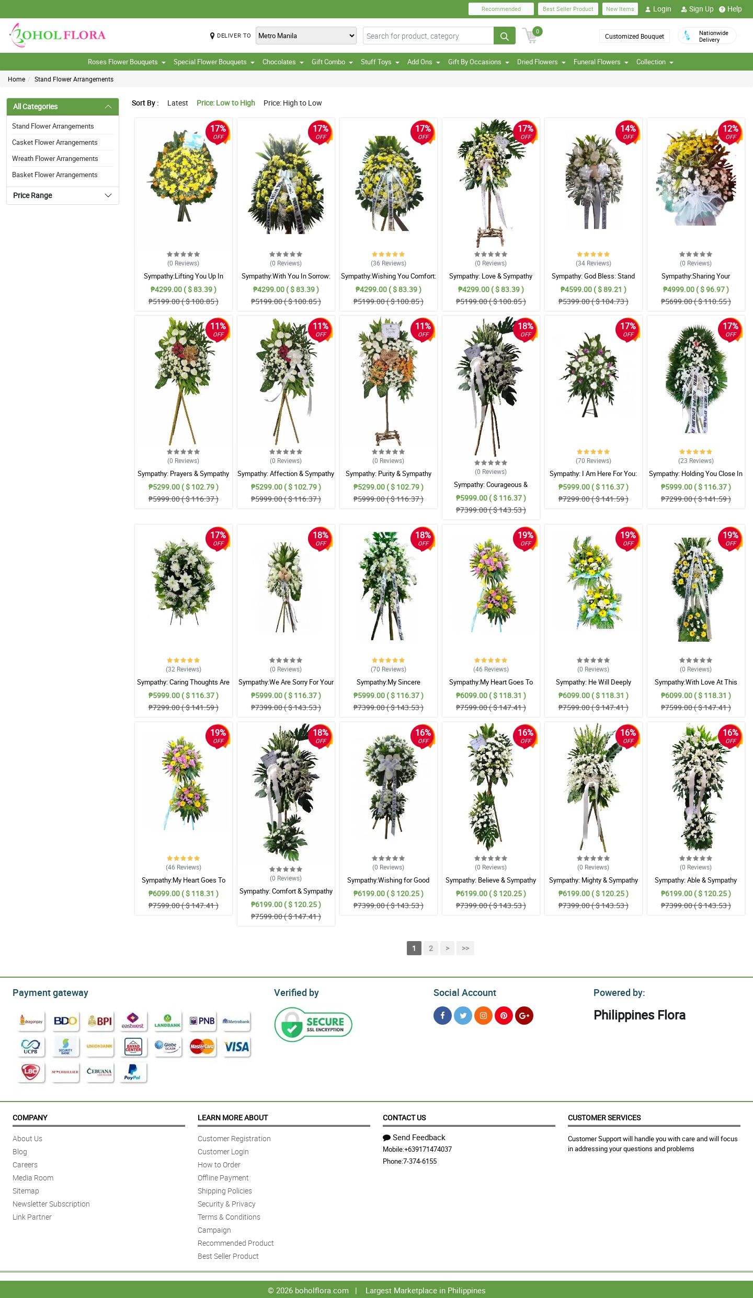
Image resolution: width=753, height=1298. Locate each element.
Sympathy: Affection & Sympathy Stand (285, 478)
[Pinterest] (504, 1014)
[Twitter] (463, 1014)
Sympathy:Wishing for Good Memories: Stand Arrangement (388, 884)
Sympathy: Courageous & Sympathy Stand (491, 489)
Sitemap (26, 1189)
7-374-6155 (420, 1159)
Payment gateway (46, 991)
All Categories (35, 106)
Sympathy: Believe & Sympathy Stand (491, 884)
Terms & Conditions (229, 1215)
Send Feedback (414, 1135)
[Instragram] (483, 1014)
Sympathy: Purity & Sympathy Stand (388, 478)
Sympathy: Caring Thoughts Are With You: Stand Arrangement (183, 686)
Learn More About (233, 1116)
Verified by (295, 991)
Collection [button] (655, 61)
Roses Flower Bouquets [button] (127, 61)
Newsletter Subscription (51, 1202)
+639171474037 (428, 1147)
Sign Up (697, 9)
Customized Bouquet (634, 36)
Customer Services (604, 1116)
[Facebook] (442, 1014)
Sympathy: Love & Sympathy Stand (490, 280)
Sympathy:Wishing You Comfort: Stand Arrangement (388, 280)
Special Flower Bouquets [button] (214, 61)
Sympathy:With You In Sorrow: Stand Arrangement (286, 280)
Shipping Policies (225, 1189)
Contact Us (404, 1116)
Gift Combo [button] (332, 61)
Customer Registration (234, 1137)
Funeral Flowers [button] (601, 61)
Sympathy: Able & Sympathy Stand (696, 884)
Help (730, 9)
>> (465, 948)
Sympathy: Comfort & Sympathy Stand (286, 895)
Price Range (32, 195)
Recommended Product (236, 1241)
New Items (620, 9)
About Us (27, 1137)
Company (30, 1116)
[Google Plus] (524, 1014)
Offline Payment (223, 1176)
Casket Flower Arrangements (55, 142)
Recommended (501, 9)
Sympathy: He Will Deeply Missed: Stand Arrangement (593, 686)
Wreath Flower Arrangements (55, 158)
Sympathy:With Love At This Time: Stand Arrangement (696, 686)
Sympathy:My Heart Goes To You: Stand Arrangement (491, 686)
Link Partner (32, 1215)
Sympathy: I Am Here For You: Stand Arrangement (593, 478)
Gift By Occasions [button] (478, 61)
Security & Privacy (227, 1202)
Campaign (214, 1228)
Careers (25, 1163)
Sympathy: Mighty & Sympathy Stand (593, 884)
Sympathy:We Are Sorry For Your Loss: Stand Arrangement (286, 686)
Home (16, 79)
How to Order (219, 1163)
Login (658, 9)
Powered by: (617, 991)
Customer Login (223, 1150)
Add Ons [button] (423, 61)
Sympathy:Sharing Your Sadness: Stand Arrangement (696, 280)
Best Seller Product (568, 9)
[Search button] (505, 35)
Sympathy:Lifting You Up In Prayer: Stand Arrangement (183, 280)
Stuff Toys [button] (380, 61)
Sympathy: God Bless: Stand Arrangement (593, 280)
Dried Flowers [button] (541, 61)
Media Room (33, 1176)
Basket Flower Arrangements (55, 174)
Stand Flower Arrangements (74, 79)
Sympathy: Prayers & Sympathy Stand (183, 478)
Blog (20, 1150)
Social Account (461, 991)
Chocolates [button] (283, 61)
